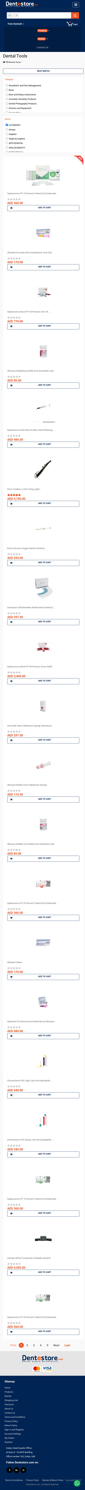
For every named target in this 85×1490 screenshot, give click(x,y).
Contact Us (10, 1413)
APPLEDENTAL (16, 143)
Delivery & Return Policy (52, 1480)
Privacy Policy (11, 1421)
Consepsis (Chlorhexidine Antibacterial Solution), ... (31, 607)
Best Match (43, 71)
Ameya (12, 129)
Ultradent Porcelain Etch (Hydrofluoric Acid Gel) (29, 252)
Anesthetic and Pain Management (25, 85)
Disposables (15, 112)
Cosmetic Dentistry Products (22, 99)
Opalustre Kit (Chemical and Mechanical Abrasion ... (31, 1021)
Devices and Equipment (20, 108)
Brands (8, 1396)
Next (56, 1345)
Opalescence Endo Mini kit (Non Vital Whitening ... (30, 430)
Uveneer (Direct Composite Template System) (29, 1258)
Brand (7, 119)
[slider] (14, 199)
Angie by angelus (17, 138)
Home (7, 1387)
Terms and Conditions (15, 1417)
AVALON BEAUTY (17, 147)
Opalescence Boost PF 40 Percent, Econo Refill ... (30, 666)
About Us (9, 1408)
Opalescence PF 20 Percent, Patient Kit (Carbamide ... (32, 903)
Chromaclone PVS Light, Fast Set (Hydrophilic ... (29, 1080)
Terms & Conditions (14, 1480)
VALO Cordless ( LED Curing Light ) (23, 489)
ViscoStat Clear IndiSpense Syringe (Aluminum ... (30, 725)
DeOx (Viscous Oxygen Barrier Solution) (26, 548)
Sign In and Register (14, 1429)
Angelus (13, 134)
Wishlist (8, 1442)
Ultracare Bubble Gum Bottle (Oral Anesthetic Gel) (30, 844)
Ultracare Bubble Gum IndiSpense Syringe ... (28, 785)
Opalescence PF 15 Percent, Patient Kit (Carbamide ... (32, 193)
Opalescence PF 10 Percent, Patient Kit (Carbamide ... (32, 1199)
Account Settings (13, 1434)
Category (9, 79)
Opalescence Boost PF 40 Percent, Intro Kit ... (28, 311)
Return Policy (11, 1425)
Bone (11, 90)
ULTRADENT (15, 125)
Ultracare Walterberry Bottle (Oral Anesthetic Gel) (30, 371)
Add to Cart (30, 208)
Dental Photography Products (23, 103)
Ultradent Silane (14, 962)
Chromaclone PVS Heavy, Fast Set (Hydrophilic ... (30, 1139)
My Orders (9, 1438)
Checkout (9, 1404)
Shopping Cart (11, 1400)
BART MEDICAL (16, 152)
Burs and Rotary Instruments (22, 94)
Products (9, 1392)
